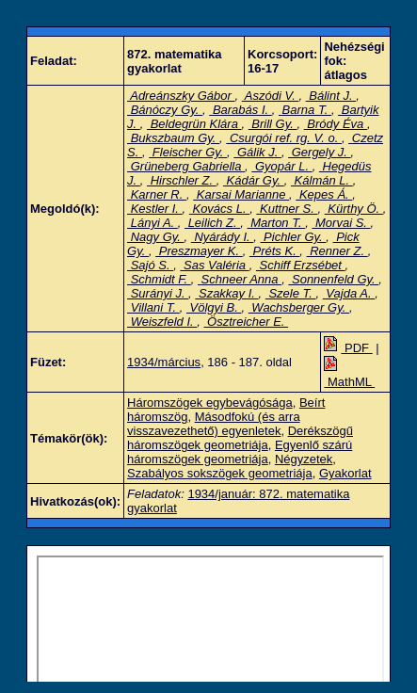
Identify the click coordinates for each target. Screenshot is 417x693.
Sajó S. (150, 265)
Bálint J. (331, 96)
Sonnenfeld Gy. (333, 279)
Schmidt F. (159, 279)
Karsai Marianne (241, 194)
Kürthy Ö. (354, 208)
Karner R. (156, 194)
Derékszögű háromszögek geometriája (240, 438)
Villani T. (153, 307)
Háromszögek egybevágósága (210, 402)
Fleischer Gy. (188, 152)
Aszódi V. (270, 96)
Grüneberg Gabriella (186, 166)
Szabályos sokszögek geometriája (220, 473)
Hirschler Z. (182, 180)
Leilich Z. (212, 223)
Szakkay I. (226, 293)
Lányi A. (152, 223)
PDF (348, 348)
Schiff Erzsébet (300, 265)
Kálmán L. (322, 180)
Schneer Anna (239, 279)
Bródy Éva (335, 124)
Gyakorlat (345, 473)
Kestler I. (155, 208)
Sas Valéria (214, 265)
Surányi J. (157, 293)
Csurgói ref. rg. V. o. (284, 138)
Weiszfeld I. (162, 321)
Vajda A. (349, 293)
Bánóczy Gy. (164, 110)
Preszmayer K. (198, 251)
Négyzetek (303, 459)
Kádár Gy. (253, 180)
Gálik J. (257, 152)
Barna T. (305, 110)
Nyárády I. (222, 237)
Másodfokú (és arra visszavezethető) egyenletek (213, 424)
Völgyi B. (214, 307)
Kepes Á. (324, 194)
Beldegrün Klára (194, 124)
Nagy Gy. (155, 237)
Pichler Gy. (293, 237)
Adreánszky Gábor (180, 96)
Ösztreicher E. (246, 321)
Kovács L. (219, 208)
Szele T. (290, 293)
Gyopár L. (281, 166)
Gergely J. (319, 152)
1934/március (163, 362)
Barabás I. (240, 110)
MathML (349, 375)
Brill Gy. (273, 124)
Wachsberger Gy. (299, 307)
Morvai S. (341, 223)
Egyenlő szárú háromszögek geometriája (239, 452)
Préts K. (274, 251)
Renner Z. (337, 251)
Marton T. (277, 223)
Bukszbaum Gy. (173, 138)
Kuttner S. (286, 208)
